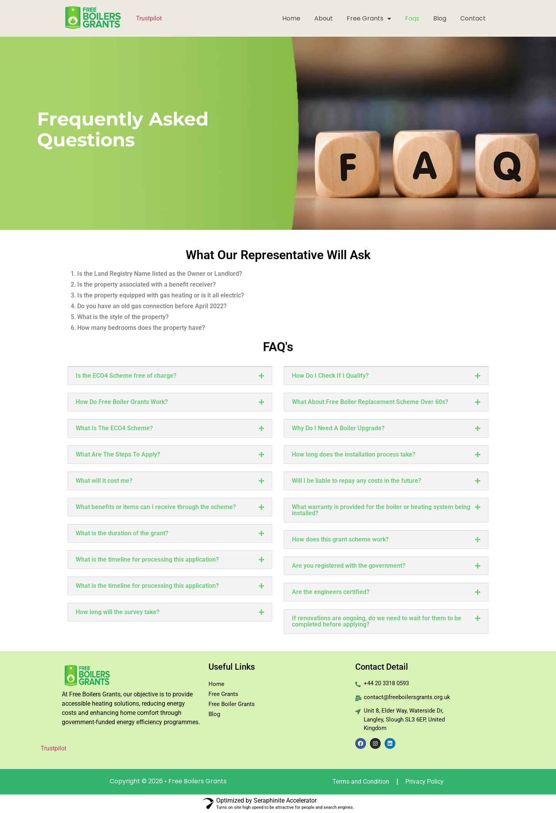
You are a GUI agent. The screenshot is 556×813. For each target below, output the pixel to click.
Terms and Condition (360, 781)
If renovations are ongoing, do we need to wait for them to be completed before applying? (376, 621)
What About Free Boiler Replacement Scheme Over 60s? (370, 402)
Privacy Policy (424, 781)
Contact (473, 18)
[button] (170, 376)
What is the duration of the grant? (122, 533)
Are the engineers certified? (331, 592)
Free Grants (369, 18)
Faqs (412, 18)
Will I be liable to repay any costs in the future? (356, 480)
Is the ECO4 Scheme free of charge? (126, 375)
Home (291, 18)
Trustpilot (149, 18)
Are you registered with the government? (348, 565)
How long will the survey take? (117, 612)
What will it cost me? (104, 480)
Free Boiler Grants (231, 704)
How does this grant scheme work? (340, 539)
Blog (439, 18)
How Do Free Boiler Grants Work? (122, 402)
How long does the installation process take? (353, 454)
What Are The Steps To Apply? (118, 454)
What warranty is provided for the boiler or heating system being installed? (381, 510)
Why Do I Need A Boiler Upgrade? (338, 428)
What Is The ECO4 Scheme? (114, 428)
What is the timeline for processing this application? (147, 559)
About (323, 18)
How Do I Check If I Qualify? (330, 375)
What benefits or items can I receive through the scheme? (156, 507)
